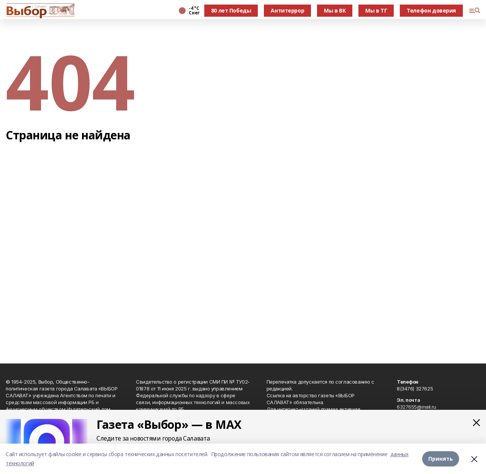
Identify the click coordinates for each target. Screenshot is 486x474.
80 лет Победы (231, 10)
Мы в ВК (335, 10)
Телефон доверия (431, 10)
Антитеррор (287, 10)
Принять (440, 458)
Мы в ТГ (376, 10)
